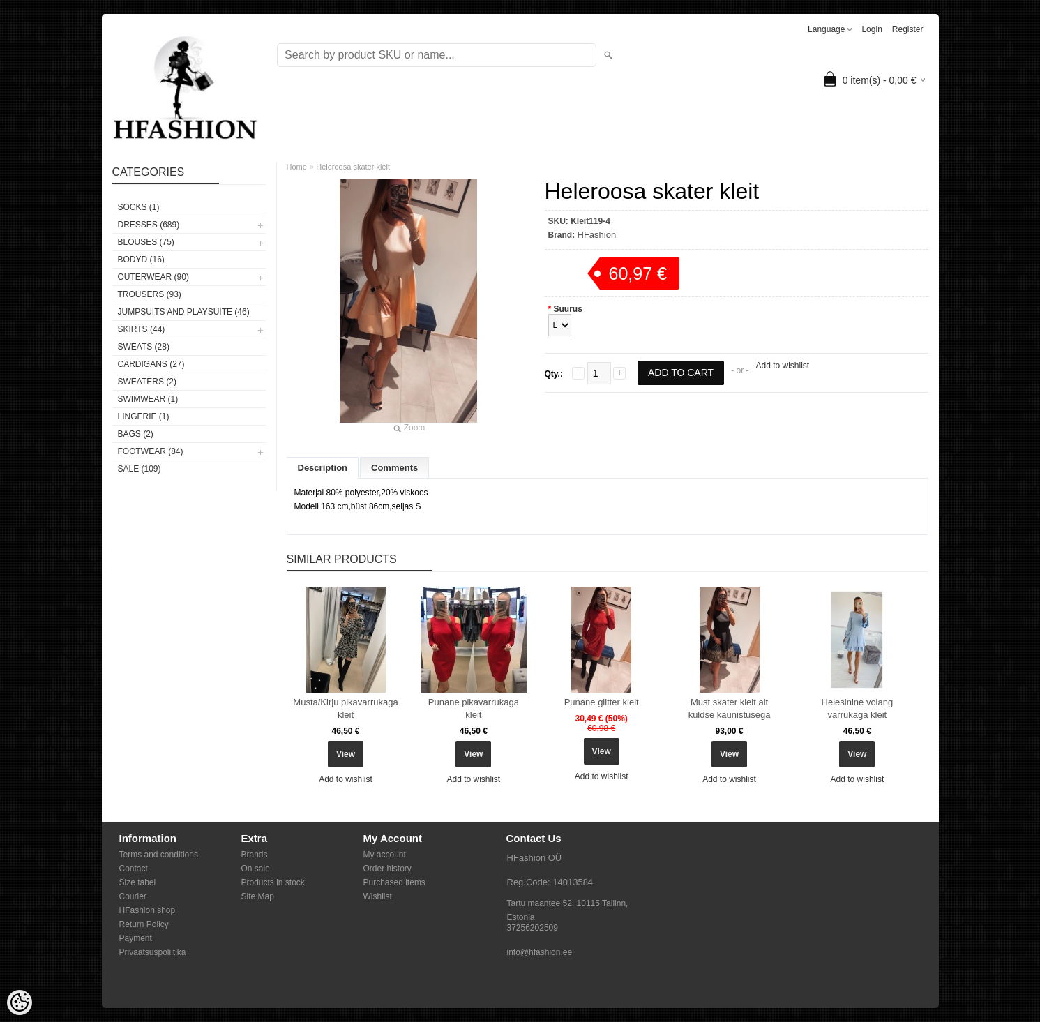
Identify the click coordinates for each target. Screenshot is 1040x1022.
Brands (254, 854)
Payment (135, 938)
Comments (394, 468)
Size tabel (137, 882)
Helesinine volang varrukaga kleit (858, 708)
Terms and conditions (158, 854)
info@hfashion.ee (540, 952)
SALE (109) (139, 469)
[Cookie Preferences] (19, 1002)
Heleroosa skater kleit (353, 167)
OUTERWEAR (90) (153, 277)
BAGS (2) (135, 434)
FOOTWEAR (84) (150, 451)
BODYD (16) (141, 259)
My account (384, 854)
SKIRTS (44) (141, 329)
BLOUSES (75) (146, 242)
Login (871, 29)
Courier (132, 896)
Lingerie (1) (143, 416)
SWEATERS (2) (147, 381)
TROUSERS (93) (149, 294)
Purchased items (394, 882)
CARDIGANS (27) (151, 364)
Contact (133, 868)
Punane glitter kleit (601, 702)
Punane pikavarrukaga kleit (473, 708)
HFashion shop (147, 910)
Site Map (257, 896)
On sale (255, 868)
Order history (387, 868)
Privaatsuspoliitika (152, 952)
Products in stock (273, 882)
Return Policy (144, 924)
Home (297, 167)
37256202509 (532, 928)
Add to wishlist (782, 365)
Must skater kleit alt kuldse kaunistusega (729, 708)
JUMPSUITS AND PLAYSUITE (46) (184, 312)
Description (323, 468)
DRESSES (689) (149, 225)
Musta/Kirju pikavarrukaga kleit (345, 708)
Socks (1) (139, 207)
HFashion (597, 235)
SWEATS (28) (143, 347)
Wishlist (377, 896)
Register (908, 29)
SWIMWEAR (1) (148, 399)
